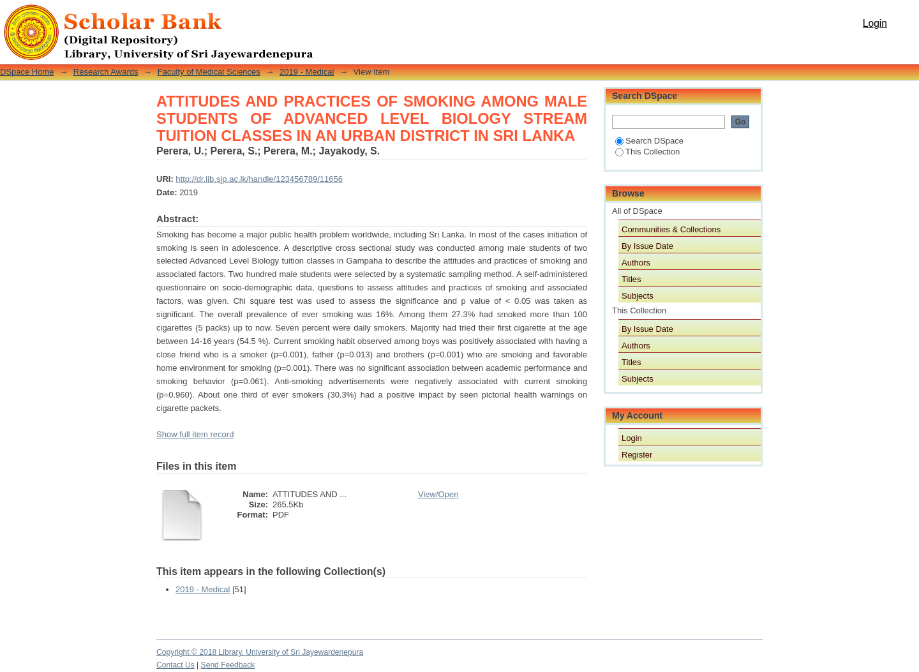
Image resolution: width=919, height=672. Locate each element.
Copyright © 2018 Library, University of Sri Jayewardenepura (259, 652)
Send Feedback (228, 665)
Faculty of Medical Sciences (209, 72)
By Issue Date (647, 246)
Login (875, 23)
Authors (636, 262)
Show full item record (195, 434)
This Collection (647, 151)
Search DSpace (649, 141)
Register (637, 454)
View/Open (438, 494)
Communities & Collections (671, 229)
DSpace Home (27, 72)
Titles (631, 279)
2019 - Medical (307, 72)
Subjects (638, 296)
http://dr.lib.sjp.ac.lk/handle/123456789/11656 (259, 179)
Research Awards (105, 72)
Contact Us (175, 665)
